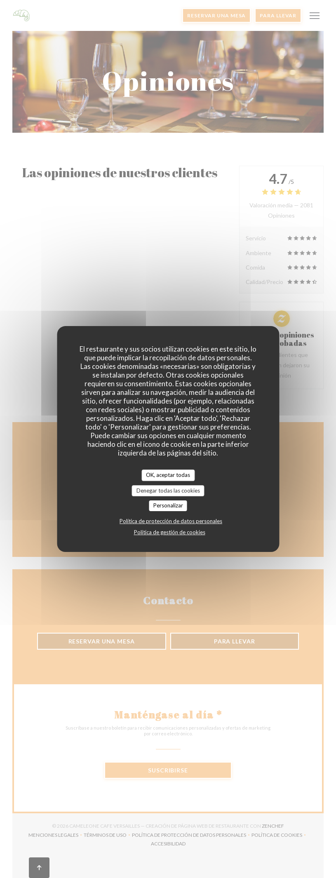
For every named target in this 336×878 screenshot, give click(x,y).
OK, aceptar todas (168, 475)
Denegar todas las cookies (168, 490)
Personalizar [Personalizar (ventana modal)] (168, 505)
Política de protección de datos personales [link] (171, 521)
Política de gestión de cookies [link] (169, 532)
